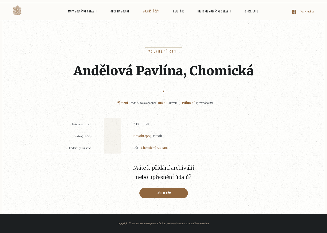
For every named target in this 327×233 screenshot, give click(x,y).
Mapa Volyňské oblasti (82, 11)
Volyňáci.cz (17, 10)
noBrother (203, 223)
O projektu (251, 11)
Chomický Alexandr (155, 148)
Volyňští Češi (151, 11)
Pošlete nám (163, 193)
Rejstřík (178, 11)
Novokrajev (141, 136)
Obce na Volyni (119, 11)
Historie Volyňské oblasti (214, 11)
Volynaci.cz (307, 11)
